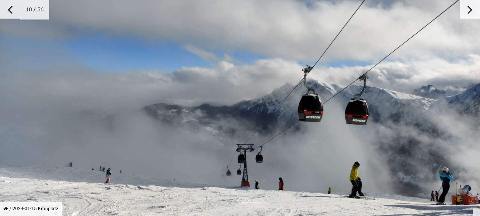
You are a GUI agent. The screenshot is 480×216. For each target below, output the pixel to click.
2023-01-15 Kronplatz (35, 209)
